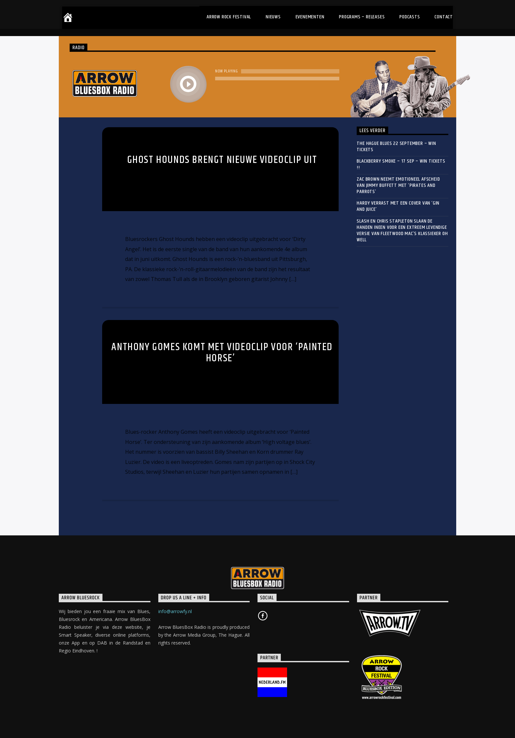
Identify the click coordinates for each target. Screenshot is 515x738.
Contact (444, 17)
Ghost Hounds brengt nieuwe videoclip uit (222, 160)
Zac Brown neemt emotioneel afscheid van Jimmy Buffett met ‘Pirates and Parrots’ (398, 185)
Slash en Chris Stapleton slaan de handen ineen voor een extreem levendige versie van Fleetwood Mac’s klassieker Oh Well (402, 230)
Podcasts (409, 17)
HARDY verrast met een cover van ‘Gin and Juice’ (398, 206)
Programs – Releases (362, 17)
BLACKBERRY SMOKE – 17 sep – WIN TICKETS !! (401, 164)
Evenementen (310, 17)
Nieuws (273, 17)
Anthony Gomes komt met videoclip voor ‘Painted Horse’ (222, 353)
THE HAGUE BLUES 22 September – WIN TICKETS (396, 146)
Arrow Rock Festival (229, 17)
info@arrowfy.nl (175, 611)
